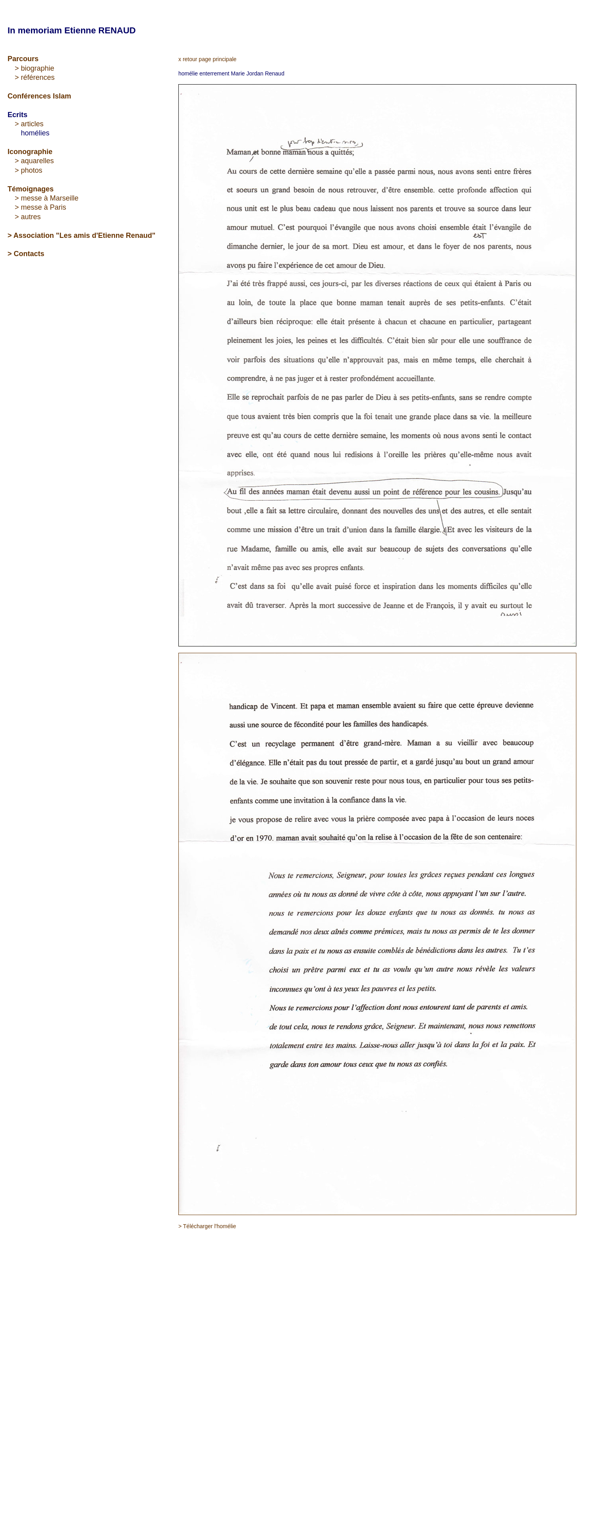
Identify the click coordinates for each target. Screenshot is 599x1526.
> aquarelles (34, 161)
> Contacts (26, 254)
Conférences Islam (39, 96)
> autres (28, 217)
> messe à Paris (40, 207)
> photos (29, 170)
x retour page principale (207, 59)
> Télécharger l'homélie (207, 1226)
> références (35, 77)
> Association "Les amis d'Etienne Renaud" (81, 235)
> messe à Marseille (47, 198)
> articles (29, 124)
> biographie (34, 68)
